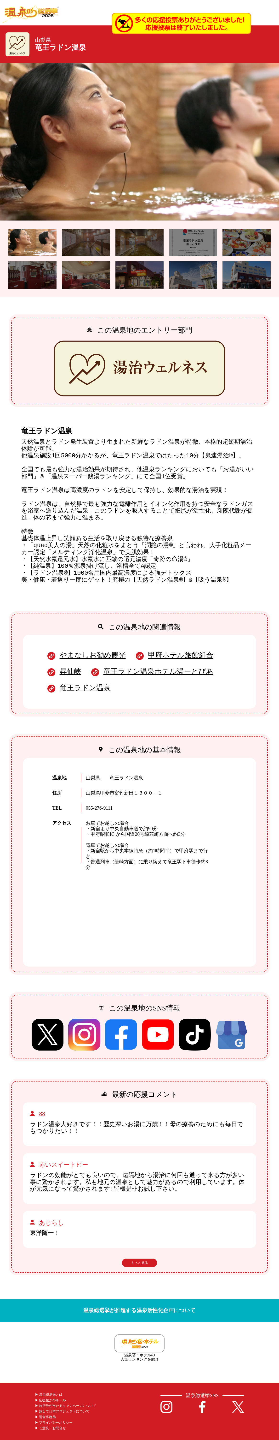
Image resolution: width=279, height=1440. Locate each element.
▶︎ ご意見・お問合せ (50, 1428)
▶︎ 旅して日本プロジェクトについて (62, 1411)
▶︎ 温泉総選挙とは (49, 1394)
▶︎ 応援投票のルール (50, 1400)
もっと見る (139, 1263)
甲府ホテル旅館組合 (180, 655)
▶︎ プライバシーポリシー (54, 1422)
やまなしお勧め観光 (93, 655)
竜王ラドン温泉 (85, 688)
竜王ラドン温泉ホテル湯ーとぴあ (158, 671)
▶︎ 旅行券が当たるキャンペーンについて (65, 1406)
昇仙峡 (70, 671)
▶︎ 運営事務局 (45, 1417)
